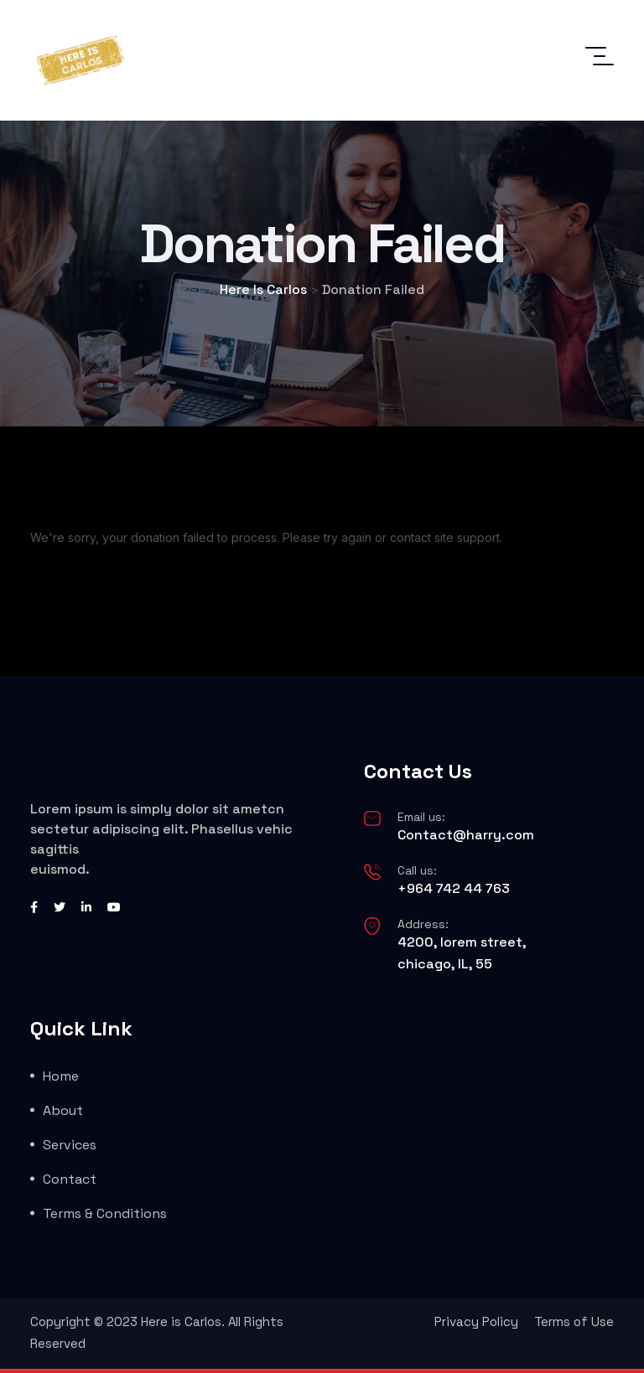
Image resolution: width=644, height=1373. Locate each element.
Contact (69, 1179)
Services (69, 1145)
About (63, 1110)
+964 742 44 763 (453, 888)
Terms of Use (574, 1321)
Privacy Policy (476, 1321)
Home (61, 1076)
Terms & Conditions (105, 1213)
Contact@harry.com (465, 835)
